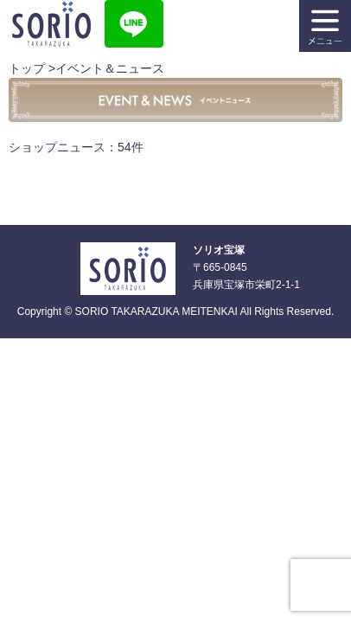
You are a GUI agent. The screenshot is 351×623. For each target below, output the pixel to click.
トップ (27, 68)
